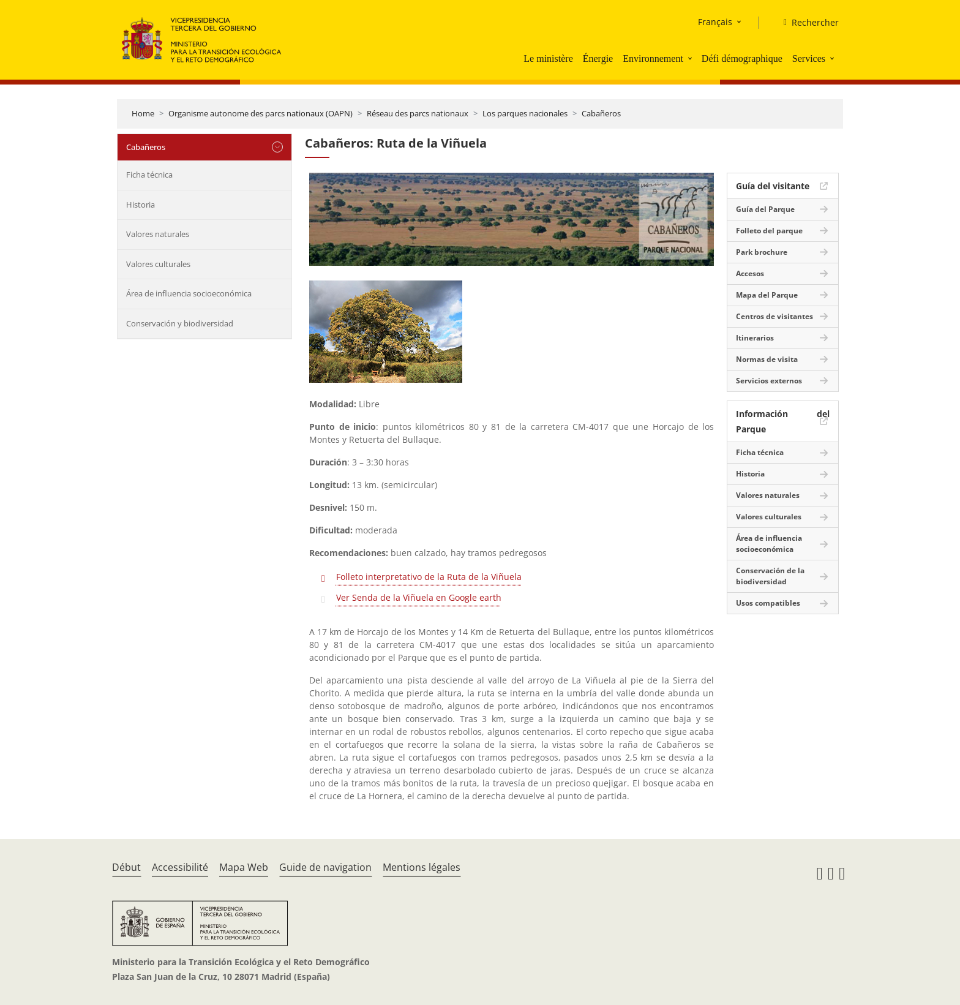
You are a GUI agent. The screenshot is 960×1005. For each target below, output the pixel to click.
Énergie (598, 58)
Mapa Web (243, 867)
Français (715, 22)
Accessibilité (180, 867)
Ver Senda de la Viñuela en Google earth (418, 597)
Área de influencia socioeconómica (189, 293)
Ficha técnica (149, 174)
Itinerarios (755, 338)
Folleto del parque (769, 230)
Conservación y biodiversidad (179, 323)
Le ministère (547, 58)
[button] (691, 58)
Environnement (653, 58)
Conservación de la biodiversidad (770, 576)
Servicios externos (769, 380)
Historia (140, 204)
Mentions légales (421, 867)
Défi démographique (742, 58)
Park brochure (761, 252)
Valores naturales (157, 233)
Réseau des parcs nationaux (417, 113)
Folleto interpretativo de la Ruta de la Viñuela (429, 576)
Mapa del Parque (767, 295)
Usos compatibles (768, 603)
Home (143, 113)
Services (808, 58)
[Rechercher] (806, 23)
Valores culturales (158, 263)
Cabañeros (601, 113)
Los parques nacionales (525, 113)
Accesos (750, 273)
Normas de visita (767, 359)
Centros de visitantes (774, 316)
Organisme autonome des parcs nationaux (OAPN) (260, 113)
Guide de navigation (325, 867)
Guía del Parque (765, 209)
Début (126, 867)
